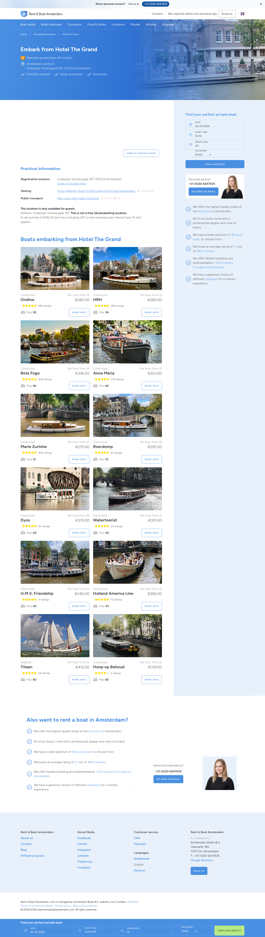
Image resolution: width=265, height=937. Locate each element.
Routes (135, 24)
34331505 (132, 901)
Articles (151, 24)
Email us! (199, 871)
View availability (215, 164)
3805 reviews (205, 251)
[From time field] (94, 932)
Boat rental (28, 24)
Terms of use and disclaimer (37, 905)
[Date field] (211, 126)
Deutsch (139, 870)
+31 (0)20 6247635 (155, 4)
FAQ (137, 838)
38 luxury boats (82, 752)
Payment (140, 844)
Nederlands (142, 858)
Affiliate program (32, 855)
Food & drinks (96, 24)
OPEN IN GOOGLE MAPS (141, 153)
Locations (118, 24)
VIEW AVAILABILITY (229, 930)
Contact (157, 13)
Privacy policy (63, 905)
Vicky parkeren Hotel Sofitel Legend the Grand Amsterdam (96, 191)
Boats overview (51, 24)
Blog (24, 850)
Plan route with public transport (78, 198)
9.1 (235, 246)
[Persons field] (142, 932)
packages (211, 279)
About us (27, 838)
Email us (227, 13)
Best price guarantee (85, 905)
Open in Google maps (71, 183)
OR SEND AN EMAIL (203, 191)
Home (24, 34)
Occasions (75, 24)
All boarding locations (44, 34)
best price (204, 211)
